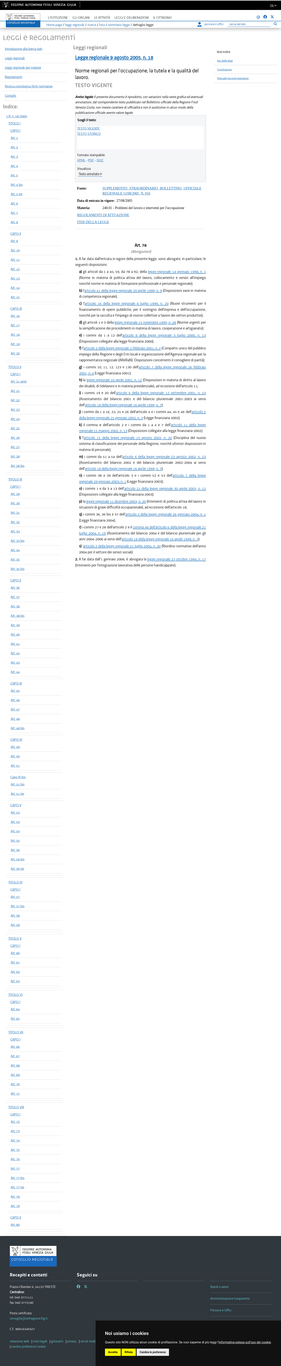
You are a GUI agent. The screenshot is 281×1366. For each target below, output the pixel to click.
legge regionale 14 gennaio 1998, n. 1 (177, 271)
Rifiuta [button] (129, 1352)
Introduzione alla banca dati (23, 49)
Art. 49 (15, 747)
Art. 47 (15, 709)
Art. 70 (15, 1084)
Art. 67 (15, 1056)
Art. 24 (15, 419)
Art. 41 (15, 644)
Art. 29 (15, 494)
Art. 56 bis (17, 859)
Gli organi (81, 18)
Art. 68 (15, 1065)
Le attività (102, 18)
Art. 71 (15, 1093)
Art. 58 (15, 915)
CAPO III (16, 308)
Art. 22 (15, 400)
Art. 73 (15, 1131)
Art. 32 (15, 522)
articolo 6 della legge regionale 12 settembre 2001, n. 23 (161, 392)
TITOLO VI (15, 995)
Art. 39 (15, 625)
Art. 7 (14, 213)
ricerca (91, 25)
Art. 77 (15, 1168)
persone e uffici (210, 24)
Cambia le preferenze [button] (153, 1352)
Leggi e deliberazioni (132, 18)
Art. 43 (15, 662)
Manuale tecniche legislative (233, 78)
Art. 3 (14, 156)
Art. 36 (15, 587)
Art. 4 (14, 166)
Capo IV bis (18, 777)
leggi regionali (74, 25)
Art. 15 (15, 297)
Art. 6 (14, 203)
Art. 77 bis (17, 1178)
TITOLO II (14, 367)
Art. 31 (15, 512)
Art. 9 (14, 241)
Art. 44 (15, 672)
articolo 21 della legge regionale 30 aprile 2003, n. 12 (165, 488)
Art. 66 (15, 1047)
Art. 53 (15, 822)
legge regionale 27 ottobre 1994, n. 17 (176, 559)
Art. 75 (15, 1150)
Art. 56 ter (17, 868)
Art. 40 (15, 634)
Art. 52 (15, 812)
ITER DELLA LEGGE (93, 222)
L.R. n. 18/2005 (16, 116)
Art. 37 (15, 597)
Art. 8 (14, 222)
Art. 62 (15, 972)
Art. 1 (14, 138)
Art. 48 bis (17, 728)
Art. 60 (15, 953)
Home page (54, 25)
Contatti (10, 96)
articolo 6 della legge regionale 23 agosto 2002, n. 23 (164, 456)
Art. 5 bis (17, 185)
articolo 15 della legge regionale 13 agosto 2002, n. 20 (128, 437)
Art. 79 (15, 1206)
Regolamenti (13, 77)
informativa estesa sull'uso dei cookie (245, 1342)
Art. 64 (15, 1009)
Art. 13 (15, 278)
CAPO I (15, 130)
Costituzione (224, 69)
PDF (91, 160)
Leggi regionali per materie (23, 67)
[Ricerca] (248, 24)
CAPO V (15, 805)
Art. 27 (15, 447)
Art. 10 (15, 250)
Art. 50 (15, 756)
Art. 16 (15, 316)
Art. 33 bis (17, 541)
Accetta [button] (113, 1352)
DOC (100, 160)
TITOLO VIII (16, 1107)
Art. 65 (15, 1018)
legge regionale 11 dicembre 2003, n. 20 (116, 501)
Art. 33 (15, 531)
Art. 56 (15, 850)
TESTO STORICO (89, 134)
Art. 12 (15, 269)
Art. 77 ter (17, 1187)
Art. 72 (15, 1121)
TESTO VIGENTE (88, 128)
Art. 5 (14, 175)
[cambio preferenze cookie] (28, 1346)
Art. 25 (15, 428)
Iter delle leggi (225, 61)
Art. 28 (15, 456)
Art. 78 (15, 1196)
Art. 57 (15, 897)
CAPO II (15, 234)
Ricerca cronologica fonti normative (28, 86)
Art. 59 (15, 925)
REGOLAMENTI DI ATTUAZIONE (103, 215)
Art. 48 (15, 719)
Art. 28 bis (17, 466)
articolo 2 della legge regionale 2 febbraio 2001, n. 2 (122, 348)
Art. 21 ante (19, 381)
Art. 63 (15, 981)
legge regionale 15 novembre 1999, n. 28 (145, 322)
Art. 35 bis (17, 569)
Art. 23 (15, 409)
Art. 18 (15, 334)
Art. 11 (15, 259)
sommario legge (119, 25)
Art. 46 (15, 700)
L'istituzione (58, 18)
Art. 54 (15, 831)
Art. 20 (15, 353)
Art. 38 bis (17, 616)
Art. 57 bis (17, 906)
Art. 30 (15, 503)
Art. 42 (15, 653)
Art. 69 (15, 1075)
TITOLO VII (15, 1032)
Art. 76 (15, 1159)
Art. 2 (14, 147)
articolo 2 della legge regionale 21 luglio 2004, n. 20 (122, 546)
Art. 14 (15, 288)
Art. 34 (15, 550)
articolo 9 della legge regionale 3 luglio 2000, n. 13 (164, 335)
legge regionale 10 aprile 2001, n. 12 (114, 380)
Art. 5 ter (16, 194)
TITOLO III (15, 479)
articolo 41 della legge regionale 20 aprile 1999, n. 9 (123, 290)
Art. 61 (15, 962)
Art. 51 (15, 765)
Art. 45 (15, 690)
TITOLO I (14, 123)
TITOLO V (15, 938)
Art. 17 (15, 325)
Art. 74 (15, 1140)
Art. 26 (15, 437)
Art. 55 (15, 840)
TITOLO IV (15, 882)
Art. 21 (15, 391)
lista (102, 25)
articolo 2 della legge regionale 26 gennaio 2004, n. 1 (165, 514)
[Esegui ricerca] (275, 23)
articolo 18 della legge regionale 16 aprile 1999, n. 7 (123, 404)
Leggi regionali (15, 58)
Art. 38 (15, 606)
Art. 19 (15, 344)
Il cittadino (162, 18)
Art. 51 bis (17, 784)
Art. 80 (15, 1225)
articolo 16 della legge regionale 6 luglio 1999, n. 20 (127, 303)
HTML (81, 160)
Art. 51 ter (17, 794)
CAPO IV (16, 739)
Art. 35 (15, 559)
